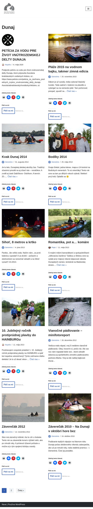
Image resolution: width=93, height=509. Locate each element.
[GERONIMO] (9, 9)
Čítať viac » (72, 91)
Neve (4, 506)
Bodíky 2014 (57, 157)
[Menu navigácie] (88, 9)
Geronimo (55, 77)
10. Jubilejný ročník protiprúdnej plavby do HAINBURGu (19, 335)
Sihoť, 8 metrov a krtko (19, 242)
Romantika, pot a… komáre (68, 242)
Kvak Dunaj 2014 (14, 157)
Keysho (8, 65)
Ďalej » (21, 492)
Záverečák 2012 (13, 428)
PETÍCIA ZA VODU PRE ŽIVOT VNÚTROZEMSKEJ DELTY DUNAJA (21, 55)
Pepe (54, 248)
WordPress (20, 506)
